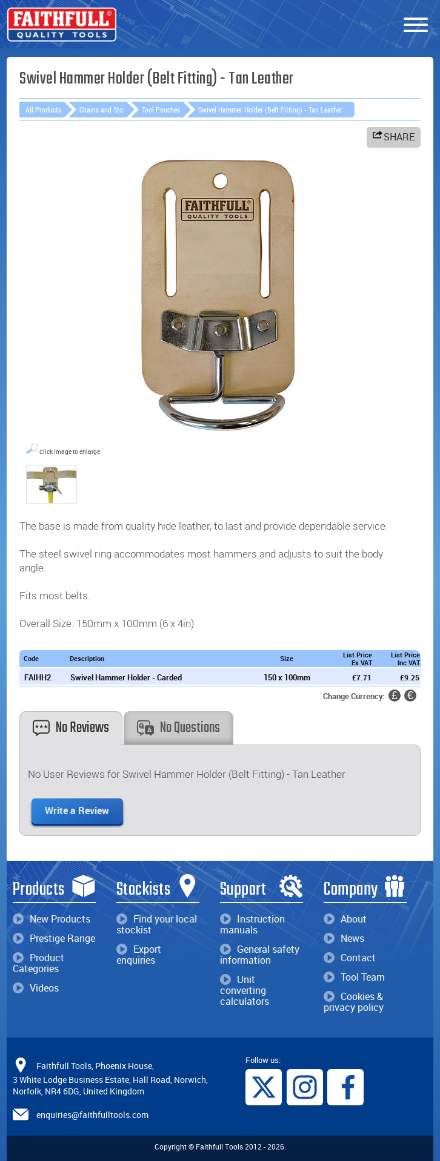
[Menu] (416, 25)
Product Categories (38, 963)
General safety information (259, 954)
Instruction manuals (252, 924)
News (344, 938)
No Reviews (71, 728)
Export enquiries (138, 954)
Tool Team (354, 977)
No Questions (178, 728)
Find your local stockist (156, 924)
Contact (350, 957)
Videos (36, 988)
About (345, 919)
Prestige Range (54, 938)
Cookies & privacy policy (354, 1002)
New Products (51, 919)
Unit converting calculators (244, 990)
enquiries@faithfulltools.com (92, 1114)
